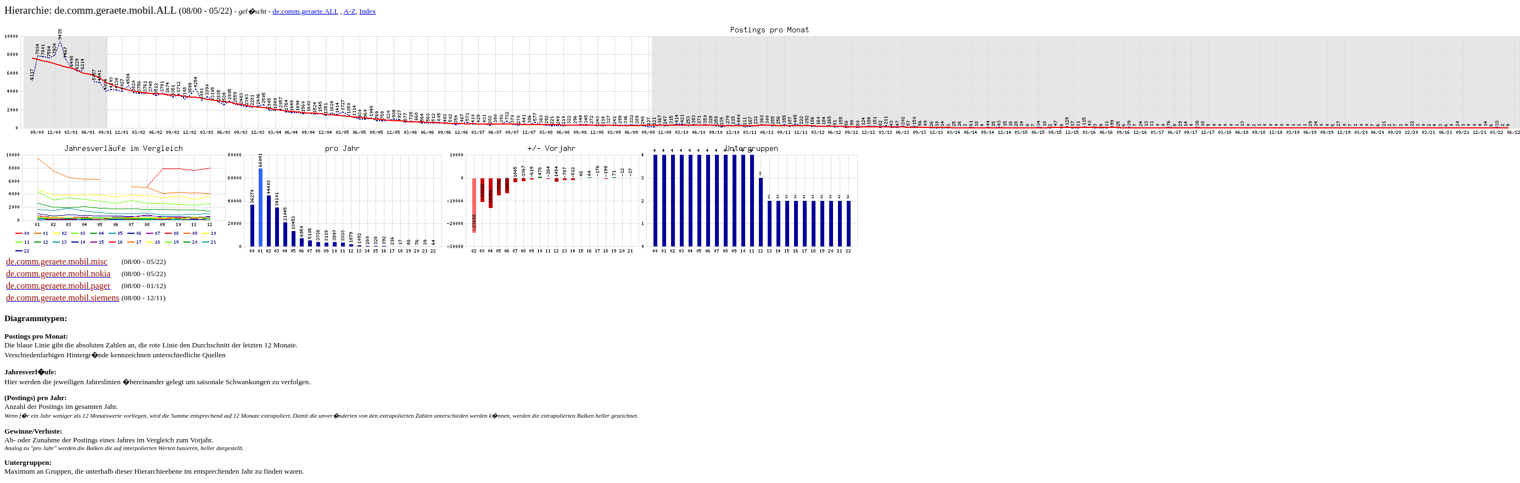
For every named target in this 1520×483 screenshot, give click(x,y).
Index (367, 11)
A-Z (349, 11)
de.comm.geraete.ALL (305, 11)
